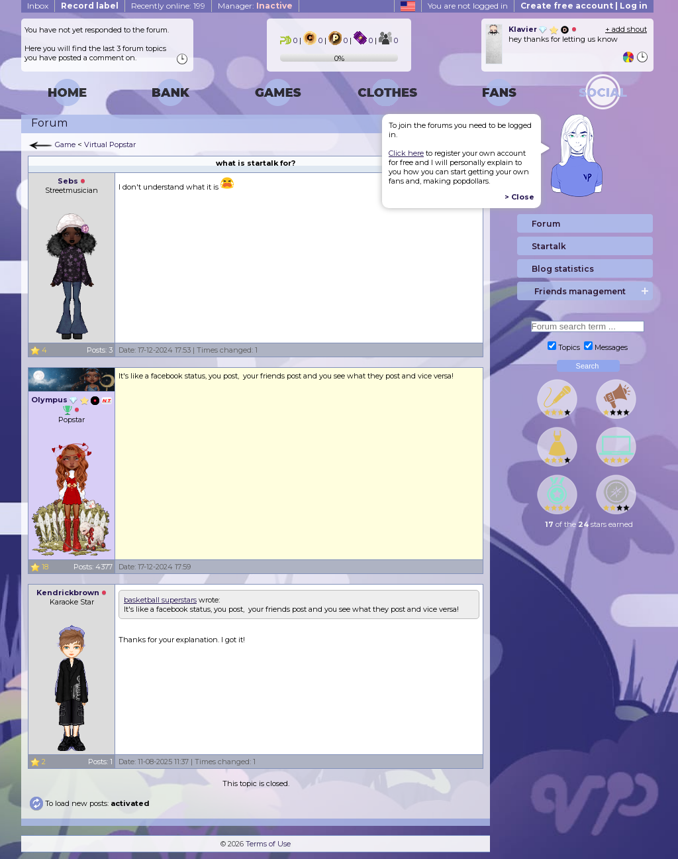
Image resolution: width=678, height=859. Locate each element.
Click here (406, 153)
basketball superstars (160, 599)
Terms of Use (268, 843)
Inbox (37, 6)
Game (65, 144)
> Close (519, 196)
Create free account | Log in (584, 6)
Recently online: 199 (168, 6)
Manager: (255, 6)
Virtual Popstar (110, 144)
